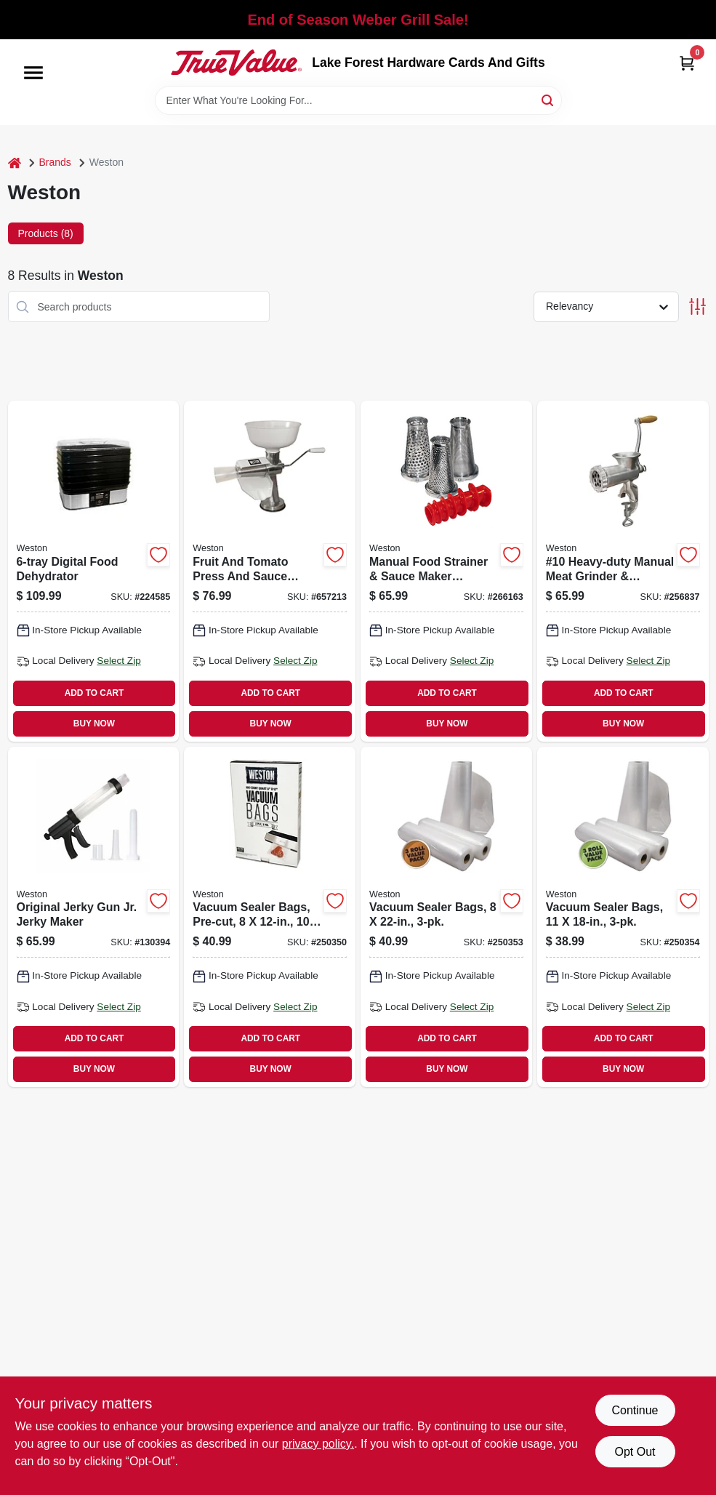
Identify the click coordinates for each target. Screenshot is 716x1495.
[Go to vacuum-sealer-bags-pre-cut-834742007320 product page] (269, 917)
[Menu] (33, 72)
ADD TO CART (94, 693)
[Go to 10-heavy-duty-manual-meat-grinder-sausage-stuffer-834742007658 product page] (623, 571)
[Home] (14, 162)
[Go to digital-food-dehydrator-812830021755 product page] (94, 571)
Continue (634, 1410)
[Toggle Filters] (697, 306)
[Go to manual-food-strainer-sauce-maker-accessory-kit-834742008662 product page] (446, 571)
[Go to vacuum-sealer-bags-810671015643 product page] (623, 917)
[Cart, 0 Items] (687, 63)
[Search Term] (358, 100)
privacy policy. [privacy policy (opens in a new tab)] (318, 1444)
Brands (55, 162)
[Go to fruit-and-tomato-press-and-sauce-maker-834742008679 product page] (269, 571)
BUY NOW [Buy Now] (94, 723)
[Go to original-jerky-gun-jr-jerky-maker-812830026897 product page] (94, 917)
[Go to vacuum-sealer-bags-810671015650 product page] (446, 917)
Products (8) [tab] (45, 233)
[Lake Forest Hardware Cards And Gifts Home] (236, 62)
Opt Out (634, 1452)
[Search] (548, 99)
